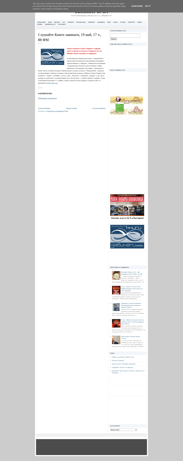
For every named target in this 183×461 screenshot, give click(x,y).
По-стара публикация (99, 108)
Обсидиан (101, 22)
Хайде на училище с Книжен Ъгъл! (123, 357)
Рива (109, 22)
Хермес (39, 24)
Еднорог (57, 22)
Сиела (115, 22)
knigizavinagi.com (52, 83)
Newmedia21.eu (50, 24)
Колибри (71, 22)
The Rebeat (62, 24)
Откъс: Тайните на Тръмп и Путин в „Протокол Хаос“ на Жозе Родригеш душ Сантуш (132, 322)
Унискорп (131, 22)
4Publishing (41, 22)
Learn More (137, 6)
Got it (148, 6)
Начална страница (118, 360)
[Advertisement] (127, 155)
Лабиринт (91, 22)
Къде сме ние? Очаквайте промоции (123, 364)
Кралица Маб (80, 22)
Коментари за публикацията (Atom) (57, 111)
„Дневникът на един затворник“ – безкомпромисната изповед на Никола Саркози (131, 305)
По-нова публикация (44, 108)
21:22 (40, 88)
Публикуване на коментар (47, 98)
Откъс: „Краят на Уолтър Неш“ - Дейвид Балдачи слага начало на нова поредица (132, 288)
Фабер (139, 22)
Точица (122, 22)
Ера (64, 22)
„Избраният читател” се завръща (122, 367)
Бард (50, 22)
